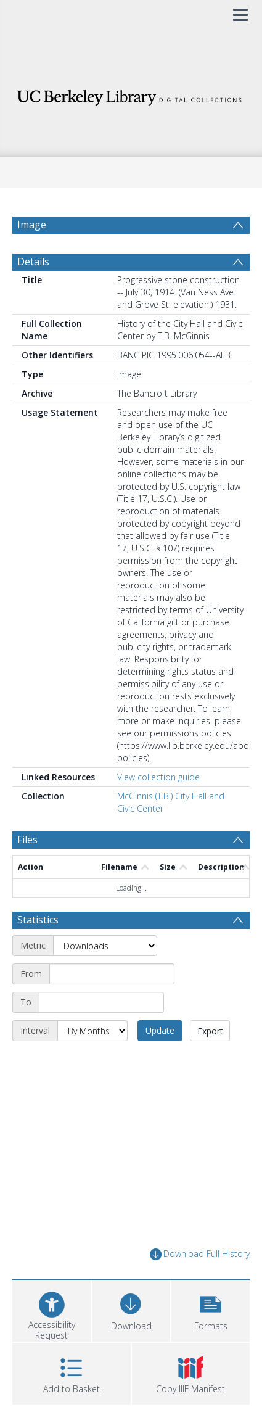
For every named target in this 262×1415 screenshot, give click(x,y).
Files (27, 839)
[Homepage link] (131, 94)
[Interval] (92, 1030)
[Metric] (105, 945)
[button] (210, 1309)
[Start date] (111, 973)
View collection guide (158, 777)
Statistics (38, 919)
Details (33, 261)
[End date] (101, 1002)
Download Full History (200, 1254)
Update (159, 1030)
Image (31, 224)
